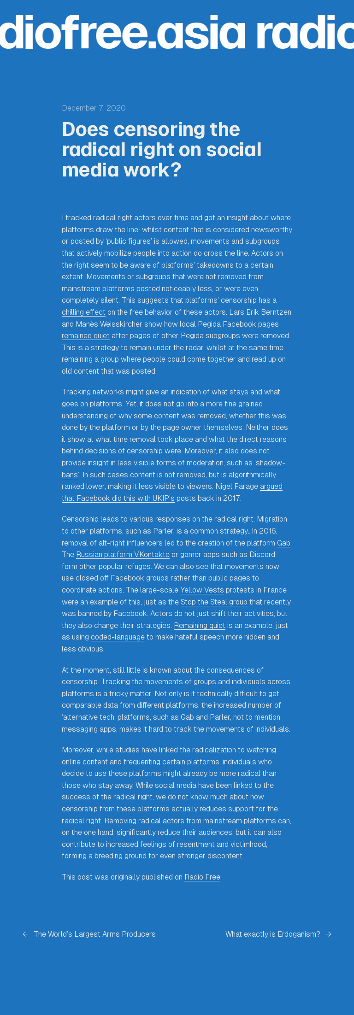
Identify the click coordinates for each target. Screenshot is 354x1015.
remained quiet (86, 335)
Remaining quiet (199, 625)
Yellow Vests (202, 590)
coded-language (118, 637)
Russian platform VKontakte (123, 554)
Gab (283, 543)
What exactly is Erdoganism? (272, 934)
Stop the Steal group (214, 602)
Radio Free (202, 877)
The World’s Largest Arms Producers (95, 934)
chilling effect (84, 312)
